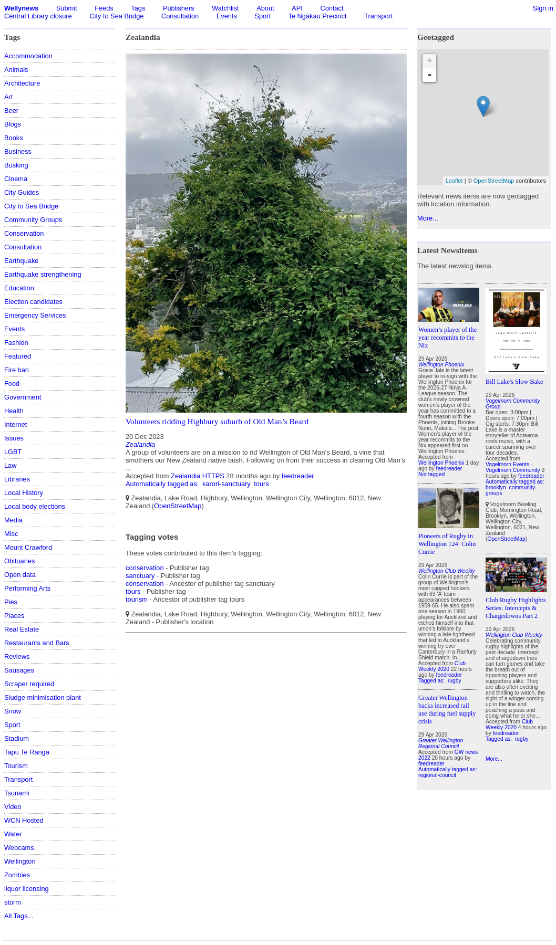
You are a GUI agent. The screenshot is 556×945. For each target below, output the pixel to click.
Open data (20, 575)
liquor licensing (26, 888)
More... (427, 218)
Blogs (12, 124)
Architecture (22, 83)
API (297, 8)
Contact (331, 8)
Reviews (16, 656)
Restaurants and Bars (36, 643)
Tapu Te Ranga (26, 752)
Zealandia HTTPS (197, 476)
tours (261, 484)
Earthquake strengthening (42, 274)
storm (12, 902)
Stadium (16, 738)
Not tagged (431, 474)
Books (13, 138)
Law (10, 465)
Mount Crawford (28, 547)
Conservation (24, 233)
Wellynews (21, 8)
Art (8, 97)
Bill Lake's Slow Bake (514, 381)
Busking (16, 165)
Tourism (16, 766)
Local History (23, 493)
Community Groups (33, 220)
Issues (14, 438)
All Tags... (18, 916)
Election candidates (33, 302)
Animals (16, 70)
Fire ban (16, 370)
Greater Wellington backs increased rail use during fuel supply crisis (447, 709)
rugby (454, 681)
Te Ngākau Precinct (318, 16)
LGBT (13, 452)
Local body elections (34, 506)
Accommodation (28, 56)
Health (14, 411)
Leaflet (454, 180)
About (265, 8)
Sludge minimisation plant (42, 697)
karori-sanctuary (226, 484)
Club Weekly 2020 (442, 666)
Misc (11, 534)
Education (19, 288)
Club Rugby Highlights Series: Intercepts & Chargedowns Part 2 (516, 608)
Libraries (17, 479)
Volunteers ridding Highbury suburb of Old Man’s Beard (217, 421)
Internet (15, 424)
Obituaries (19, 561)
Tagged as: (432, 681)
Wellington (20, 861)
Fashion (16, 342)
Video (13, 807)
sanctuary (140, 576)
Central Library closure (38, 16)
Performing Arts (27, 588)
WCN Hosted (24, 820)
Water (13, 834)
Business (18, 151)
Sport (262, 16)
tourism (137, 599)
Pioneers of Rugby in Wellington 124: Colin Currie (447, 543)
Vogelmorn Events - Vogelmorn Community (513, 467)
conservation (145, 568)
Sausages (19, 670)
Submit (66, 8)
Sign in (543, 8)
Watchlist (225, 8)
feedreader (298, 476)
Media (13, 520)
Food (11, 383)
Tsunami (16, 793)
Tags (138, 8)
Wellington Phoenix (441, 463)
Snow (12, 711)
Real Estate (21, 629)
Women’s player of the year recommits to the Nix (447, 337)
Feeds (104, 8)
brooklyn (496, 487)
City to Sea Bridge (116, 16)
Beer (11, 110)
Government (22, 397)
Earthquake (21, 261)
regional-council (437, 775)
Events (227, 16)
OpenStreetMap (177, 506)
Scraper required (29, 684)
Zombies (17, 875)
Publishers (178, 8)
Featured (17, 356)
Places (14, 616)
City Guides (21, 192)
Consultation (180, 16)
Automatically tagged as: (163, 484)
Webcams (19, 848)
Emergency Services (35, 315)
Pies (10, 602)
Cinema (15, 179)
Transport (378, 16)
